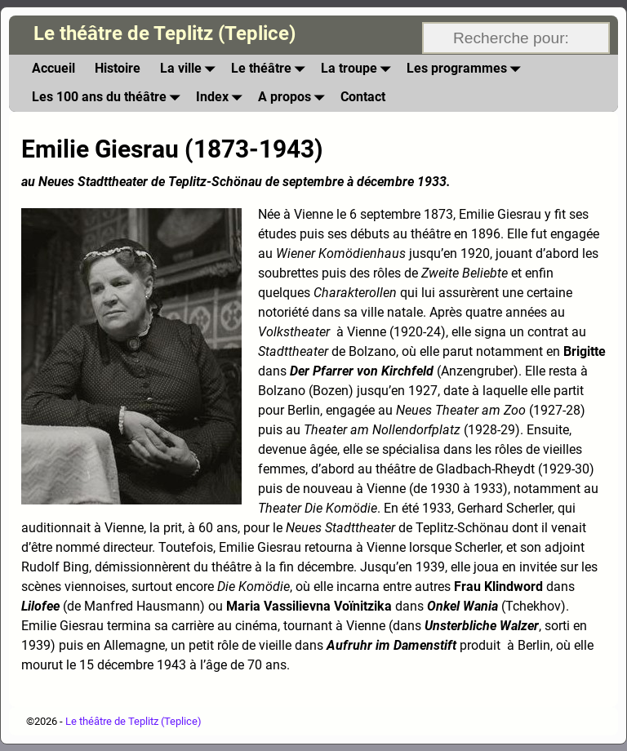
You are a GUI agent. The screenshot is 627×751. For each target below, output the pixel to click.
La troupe (359, 69)
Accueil (53, 68)
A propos (294, 97)
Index (222, 97)
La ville (190, 69)
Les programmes (467, 69)
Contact (362, 96)
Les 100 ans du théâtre (109, 97)
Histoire (117, 68)
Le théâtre (271, 69)
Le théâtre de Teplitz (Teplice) (164, 33)
